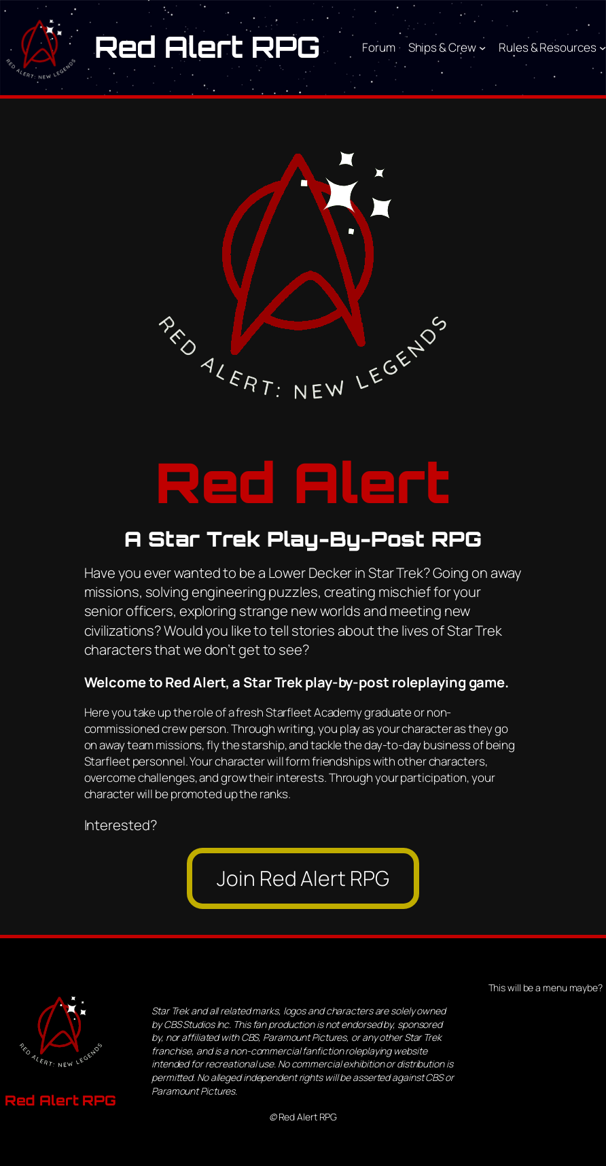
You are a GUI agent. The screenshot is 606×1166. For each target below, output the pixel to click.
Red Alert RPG (207, 47)
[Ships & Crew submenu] (482, 47)
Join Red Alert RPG (303, 878)
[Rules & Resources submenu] (602, 47)
